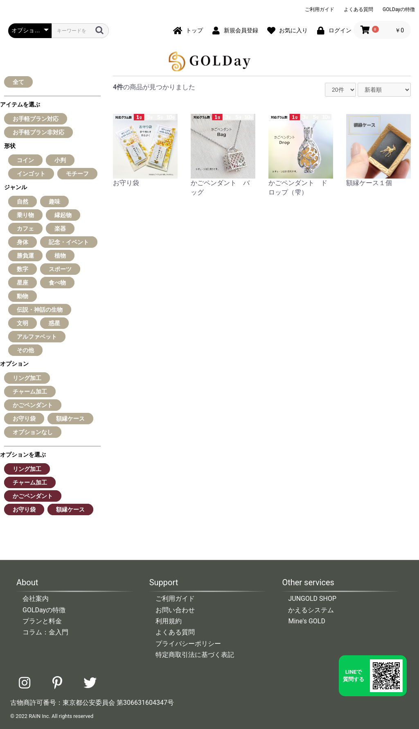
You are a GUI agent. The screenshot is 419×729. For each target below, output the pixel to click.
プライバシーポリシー (188, 643)
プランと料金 (42, 621)
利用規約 (168, 621)
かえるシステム (311, 610)
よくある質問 (358, 9)
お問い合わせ (175, 610)
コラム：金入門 (45, 632)
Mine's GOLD (306, 621)
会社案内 (36, 598)
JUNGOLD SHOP (312, 598)
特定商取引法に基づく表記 (194, 655)
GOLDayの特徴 (399, 9)
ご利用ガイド (319, 9)
